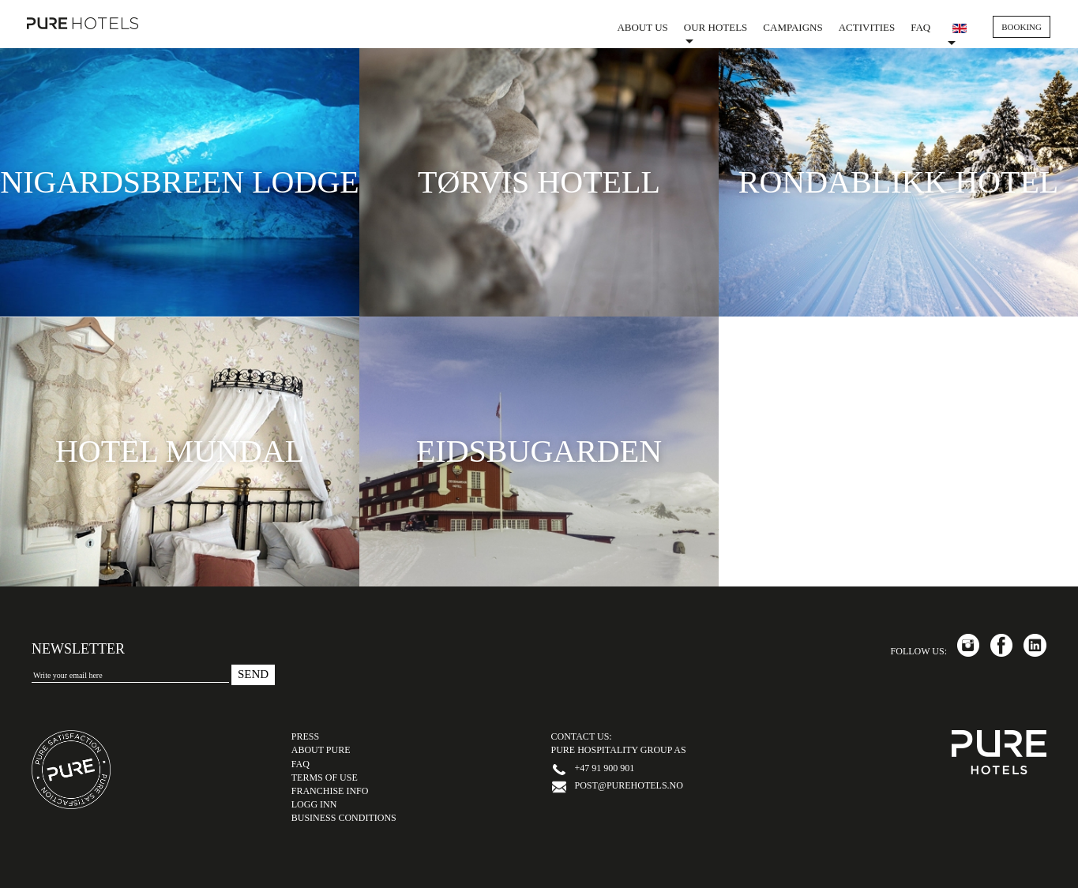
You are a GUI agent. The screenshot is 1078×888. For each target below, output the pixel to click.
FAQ (920, 27)
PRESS (305, 736)
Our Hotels (716, 32)
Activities (867, 27)
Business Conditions (343, 817)
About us (642, 27)
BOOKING (1021, 27)
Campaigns (792, 27)
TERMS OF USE (324, 777)
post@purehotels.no (629, 785)
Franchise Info (330, 790)
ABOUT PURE (321, 749)
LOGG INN (314, 804)
